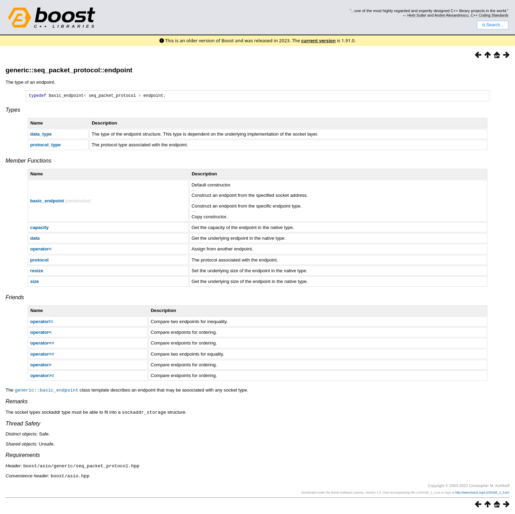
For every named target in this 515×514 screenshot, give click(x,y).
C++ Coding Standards (489, 15)
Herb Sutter (416, 15)
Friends (15, 298)
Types (13, 111)
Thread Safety (23, 424)
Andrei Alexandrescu (451, 15)
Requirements (23, 455)
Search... (493, 24)
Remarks (17, 402)
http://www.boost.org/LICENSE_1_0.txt (481, 492)
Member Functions (29, 162)
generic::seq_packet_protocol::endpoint (69, 70)
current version (318, 40)
